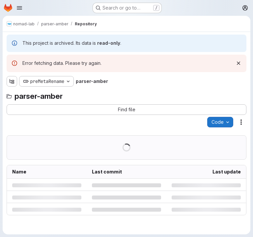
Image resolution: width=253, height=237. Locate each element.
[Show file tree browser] (12, 81)
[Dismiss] (238, 63)
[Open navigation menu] (19, 8)
